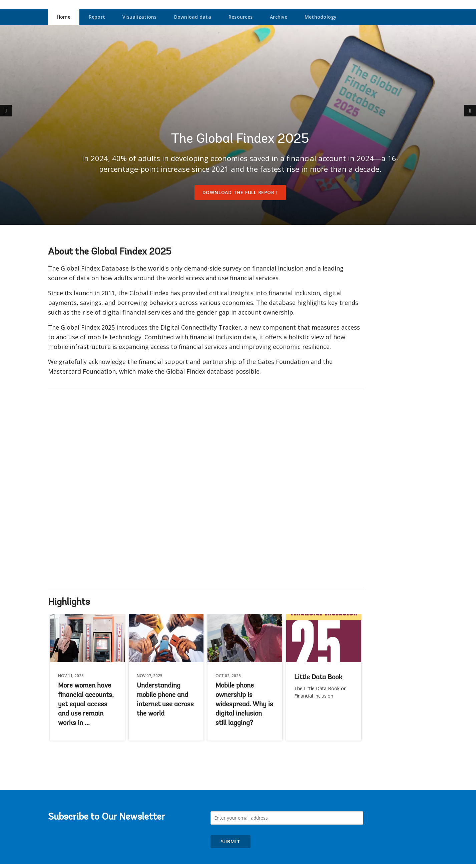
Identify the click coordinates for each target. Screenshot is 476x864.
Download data (192, 17)
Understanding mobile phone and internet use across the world (165, 700)
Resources (240, 17)
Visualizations (139, 17)
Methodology (321, 17)
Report (97, 17)
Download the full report (240, 192)
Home (64, 17)
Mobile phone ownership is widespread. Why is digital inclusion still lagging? (244, 705)
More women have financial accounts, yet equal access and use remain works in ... (86, 705)
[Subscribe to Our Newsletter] (286, 818)
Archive (278, 17)
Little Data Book (318, 677)
